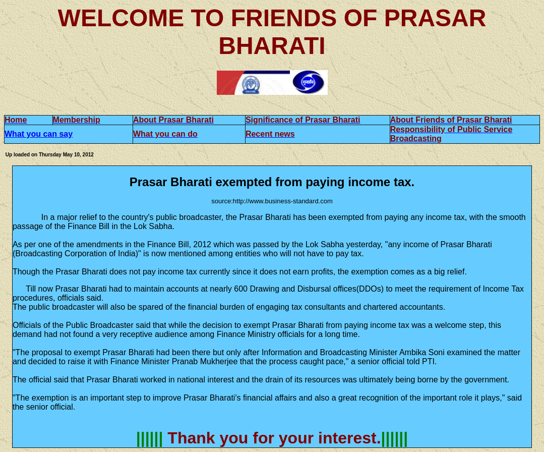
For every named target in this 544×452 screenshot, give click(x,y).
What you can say (39, 134)
